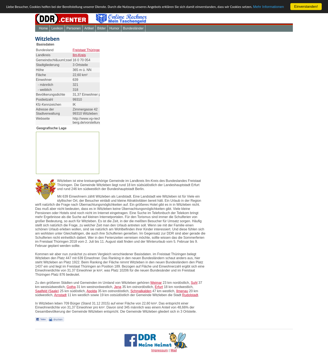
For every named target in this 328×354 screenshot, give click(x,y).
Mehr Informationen (268, 7)
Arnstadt (60, 295)
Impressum (159, 350)
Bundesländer (133, 28)
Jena (117, 287)
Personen (74, 28)
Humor (114, 28)
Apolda (91, 291)
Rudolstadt (190, 295)
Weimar (156, 282)
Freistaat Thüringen (87, 50)
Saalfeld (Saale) (47, 291)
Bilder (101, 28)
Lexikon (57, 28)
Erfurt (159, 287)
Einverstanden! (306, 7)
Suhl (194, 282)
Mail (173, 350)
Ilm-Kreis (79, 55)
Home (43, 28)
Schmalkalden (140, 291)
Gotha (71, 287)
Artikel (89, 28)
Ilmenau (182, 291)
